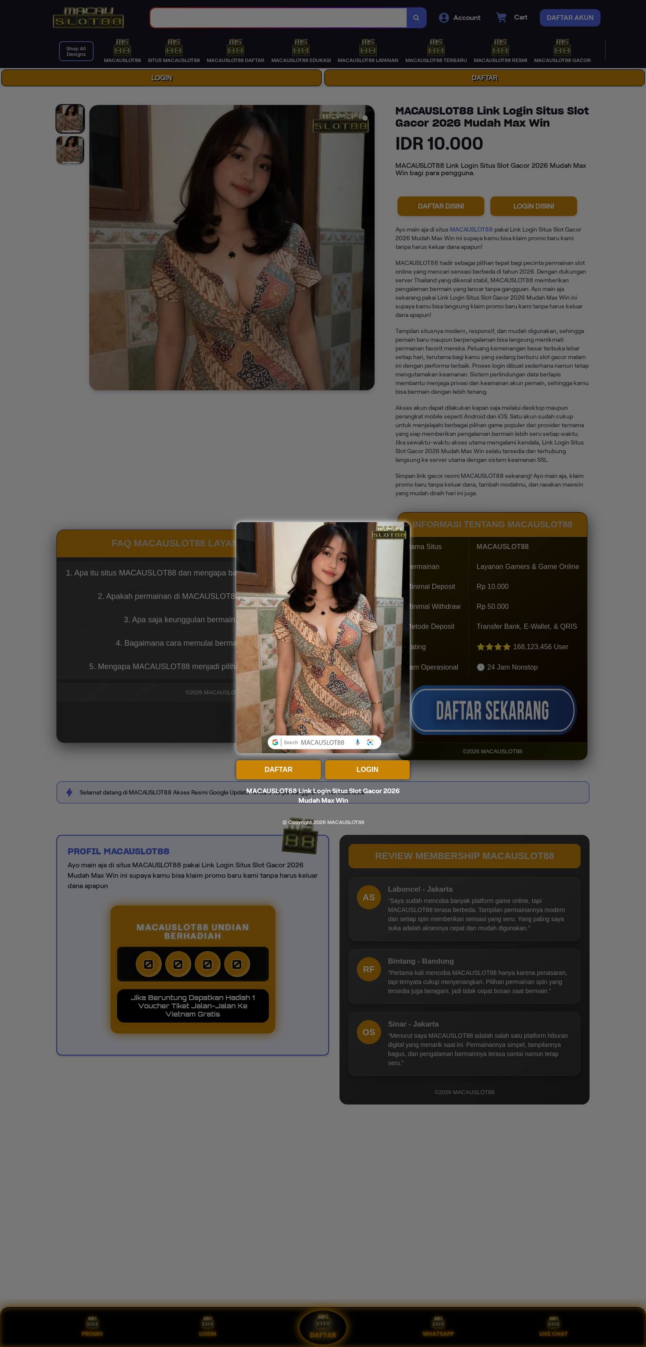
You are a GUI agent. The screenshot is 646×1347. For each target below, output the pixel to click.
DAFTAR (278, 769)
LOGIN (367, 769)
